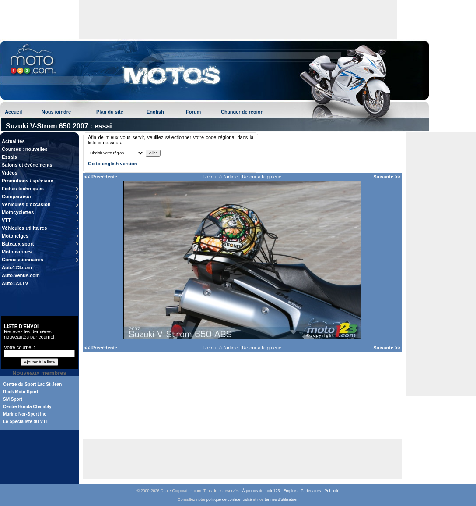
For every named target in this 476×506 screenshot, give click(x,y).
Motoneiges (15, 236)
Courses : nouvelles (25, 149)
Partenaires (311, 490)
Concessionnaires (22, 259)
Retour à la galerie (261, 176)
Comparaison (17, 196)
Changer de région (242, 111)
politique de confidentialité (229, 499)
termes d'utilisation (281, 499)
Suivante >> (386, 176)
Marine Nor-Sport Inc (24, 414)
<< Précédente (100, 176)
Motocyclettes (18, 212)
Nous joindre (56, 111)
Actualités (13, 141)
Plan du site (109, 111)
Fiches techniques (23, 188)
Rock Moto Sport (20, 391)
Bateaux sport (18, 243)
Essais (9, 157)
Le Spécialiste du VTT (25, 421)
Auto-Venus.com (21, 275)
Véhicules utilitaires (24, 228)
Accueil (13, 111)
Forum (193, 111)
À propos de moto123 (261, 490)
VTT (6, 220)
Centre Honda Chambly (27, 406)
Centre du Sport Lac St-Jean (32, 384)
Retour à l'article (220, 176)
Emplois (291, 490)
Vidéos (10, 172)
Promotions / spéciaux (27, 180)
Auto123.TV (15, 283)
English (155, 111)
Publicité (332, 490)
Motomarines (17, 251)
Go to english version (112, 163)
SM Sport (12, 399)
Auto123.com (17, 267)
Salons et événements (27, 164)
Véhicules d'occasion (26, 204)
